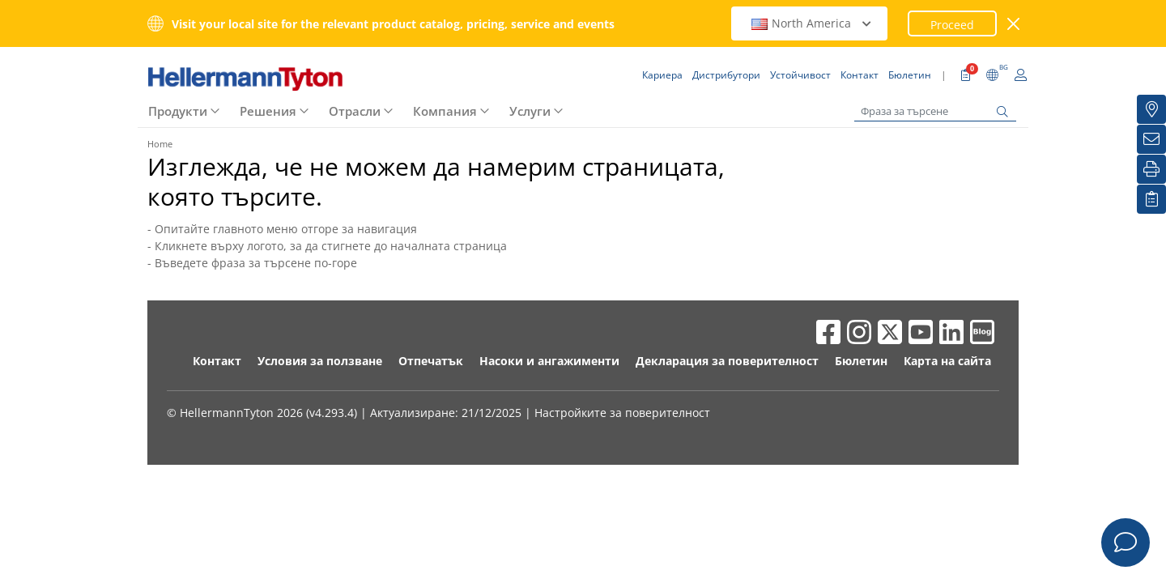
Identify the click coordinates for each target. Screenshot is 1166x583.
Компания (445, 111)
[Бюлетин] (1151, 139)
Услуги (530, 111)
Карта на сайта (947, 360)
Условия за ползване (319, 360)
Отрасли (355, 111)
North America (811, 23)
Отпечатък (430, 360)
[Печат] (1151, 169)
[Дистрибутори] (1151, 109)
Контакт (217, 360)
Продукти (177, 111)
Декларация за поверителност (727, 360)
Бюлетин (861, 360)
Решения (268, 111)
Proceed (952, 24)
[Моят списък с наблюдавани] (1151, 199)
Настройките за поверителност (622, 412)
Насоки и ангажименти (549, 360)
